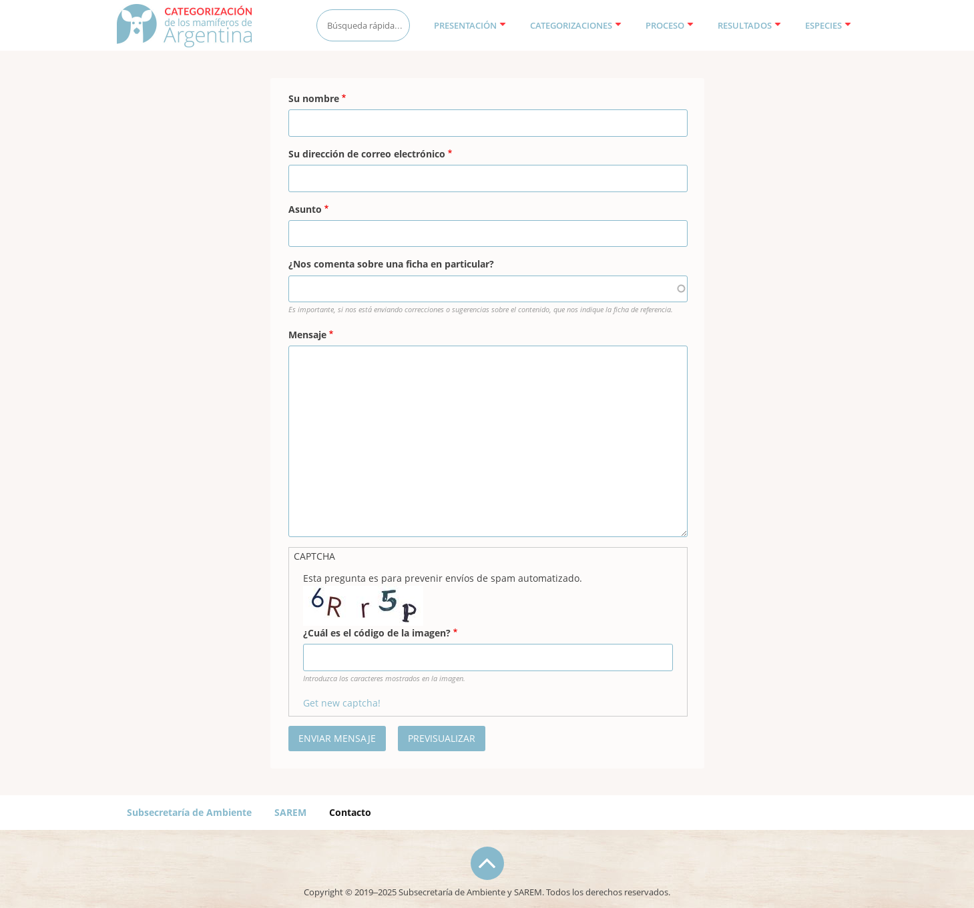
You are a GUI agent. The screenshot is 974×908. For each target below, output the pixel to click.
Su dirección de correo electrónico (366, 153)
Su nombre (313, 98)
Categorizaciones (576, 25)
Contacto (350, 812)
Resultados (749, 25)
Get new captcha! (342, 703)
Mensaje (307, 334)
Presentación (470, 25)
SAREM (290, 812)
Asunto (305, 209)
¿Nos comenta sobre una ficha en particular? (391, 264)
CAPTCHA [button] (314, 556)
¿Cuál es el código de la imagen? (377, 632)
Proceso (670, 25)
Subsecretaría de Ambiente (189, 812)
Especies (828, 25)
